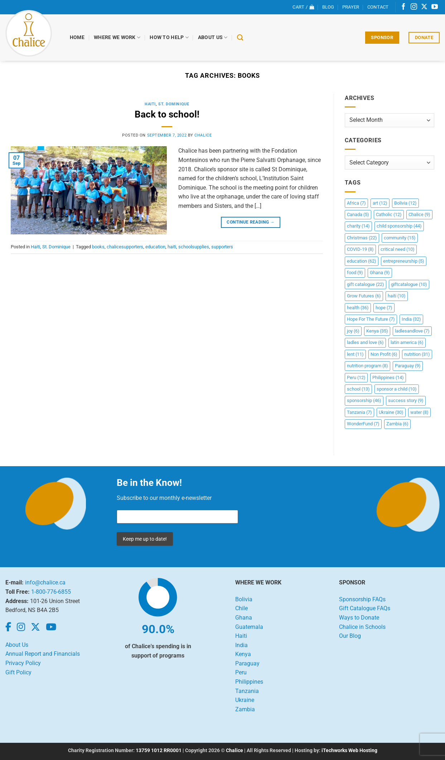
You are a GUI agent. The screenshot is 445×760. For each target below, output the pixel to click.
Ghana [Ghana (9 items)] (380, 272)
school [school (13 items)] (358, 389)
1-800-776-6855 (51, 591)
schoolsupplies (193, 246)
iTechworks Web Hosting (349, 750)
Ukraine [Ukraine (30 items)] (391, 412)
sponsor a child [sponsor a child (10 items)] (397, 389)
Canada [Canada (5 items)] (358, 214)
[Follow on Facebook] (403, 7)
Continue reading (251, 222)
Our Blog (350, 635)
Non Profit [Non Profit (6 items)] (384, 354)
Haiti (150, 104)
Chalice (234, 750)
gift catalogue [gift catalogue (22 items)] (365, 284)
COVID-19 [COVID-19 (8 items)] (360, 249)
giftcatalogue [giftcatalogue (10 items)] (409, 284)
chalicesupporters (125, 246)
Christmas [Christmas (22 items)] (362, 237)
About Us (213, 37)
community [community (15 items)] (400, 237)
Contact (378, 7)
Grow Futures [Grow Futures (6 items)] (364, 295)
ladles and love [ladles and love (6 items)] (365, 342)
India (241, 645)
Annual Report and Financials (42, 653)
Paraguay (247, 663)
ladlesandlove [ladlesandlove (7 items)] (412, 331)
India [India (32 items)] (411, 319)
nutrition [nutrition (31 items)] (417, 354)
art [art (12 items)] (380, 203)
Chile (241, 608)
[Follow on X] (424, 7)
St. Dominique (173, 104)
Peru (241, 672)
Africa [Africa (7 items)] (356, 203)
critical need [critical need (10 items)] (398, 249)
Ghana (243, 617)
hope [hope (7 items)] (384, 307)
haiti (172, 246)
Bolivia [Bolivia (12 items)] (405, 203)
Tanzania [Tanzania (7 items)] (359, 412)
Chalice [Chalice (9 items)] (419, 214)
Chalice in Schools (362, 626)
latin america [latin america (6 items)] (407, 342)
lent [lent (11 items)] (355, 354)
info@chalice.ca (45, 582)
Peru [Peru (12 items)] (356, 377)
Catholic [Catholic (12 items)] (389, 214)
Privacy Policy (23, 663)
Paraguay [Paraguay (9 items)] (408, 365)
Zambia (245, 709)
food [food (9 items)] (355, 272)
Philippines (249, 681)
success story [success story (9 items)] (406, 400)
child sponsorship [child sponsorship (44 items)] (399, 226)
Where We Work (117, 37)
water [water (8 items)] (419, 412)
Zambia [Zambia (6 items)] (397, 423)
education (155, 246)
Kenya (243, 654)
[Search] (240, 37)
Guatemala (249, 626)
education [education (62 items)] (361, 261)
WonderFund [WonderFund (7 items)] (363, 423)
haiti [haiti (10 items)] (397, 295)
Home (77, 37)
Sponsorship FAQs (362, 599)
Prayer (350, 7)
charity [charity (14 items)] (358, 226)
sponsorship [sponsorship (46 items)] (364, 400)
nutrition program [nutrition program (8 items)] (367, 365)
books (98, 246)
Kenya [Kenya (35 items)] (377, 331)
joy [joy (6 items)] (353, 331)
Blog (328, 7)
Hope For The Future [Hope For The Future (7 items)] (371, 319)
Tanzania (247, 691)
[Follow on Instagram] (414, 7)
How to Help (169, 37)
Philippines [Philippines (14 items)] (388, 377)
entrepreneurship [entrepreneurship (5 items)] (403, 261)
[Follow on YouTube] (434, 7)
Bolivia (243, 599)
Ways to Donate (359, 617)
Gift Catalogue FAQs (364, 608)
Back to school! (167, 114)
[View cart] (303, 7)
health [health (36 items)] (358, 307)
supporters (222, 246)
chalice (203, 135)
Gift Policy (18, 672)
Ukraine (244, 700)
